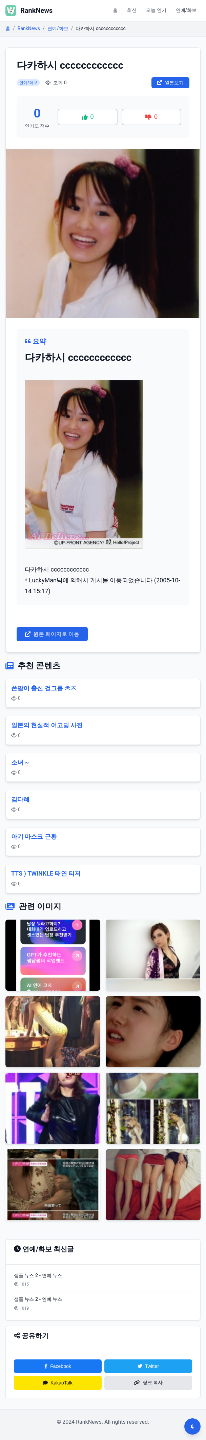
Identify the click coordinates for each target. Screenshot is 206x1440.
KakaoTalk (58, 1382)
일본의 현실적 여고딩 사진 (47, 725)
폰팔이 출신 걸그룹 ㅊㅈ (44, 688)
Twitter (148, 1366)
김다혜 (20, 799)
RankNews (29, 28)
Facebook (57, 1366)
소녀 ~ (20, 762)
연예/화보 (186, 10)
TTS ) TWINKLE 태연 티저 (46, 873)
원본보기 (170, 82)
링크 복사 (148, 1382)
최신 (132, 10)
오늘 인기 (156, 10)
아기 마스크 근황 (34, 836)
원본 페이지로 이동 (52, 634)
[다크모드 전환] (192, 1426)
